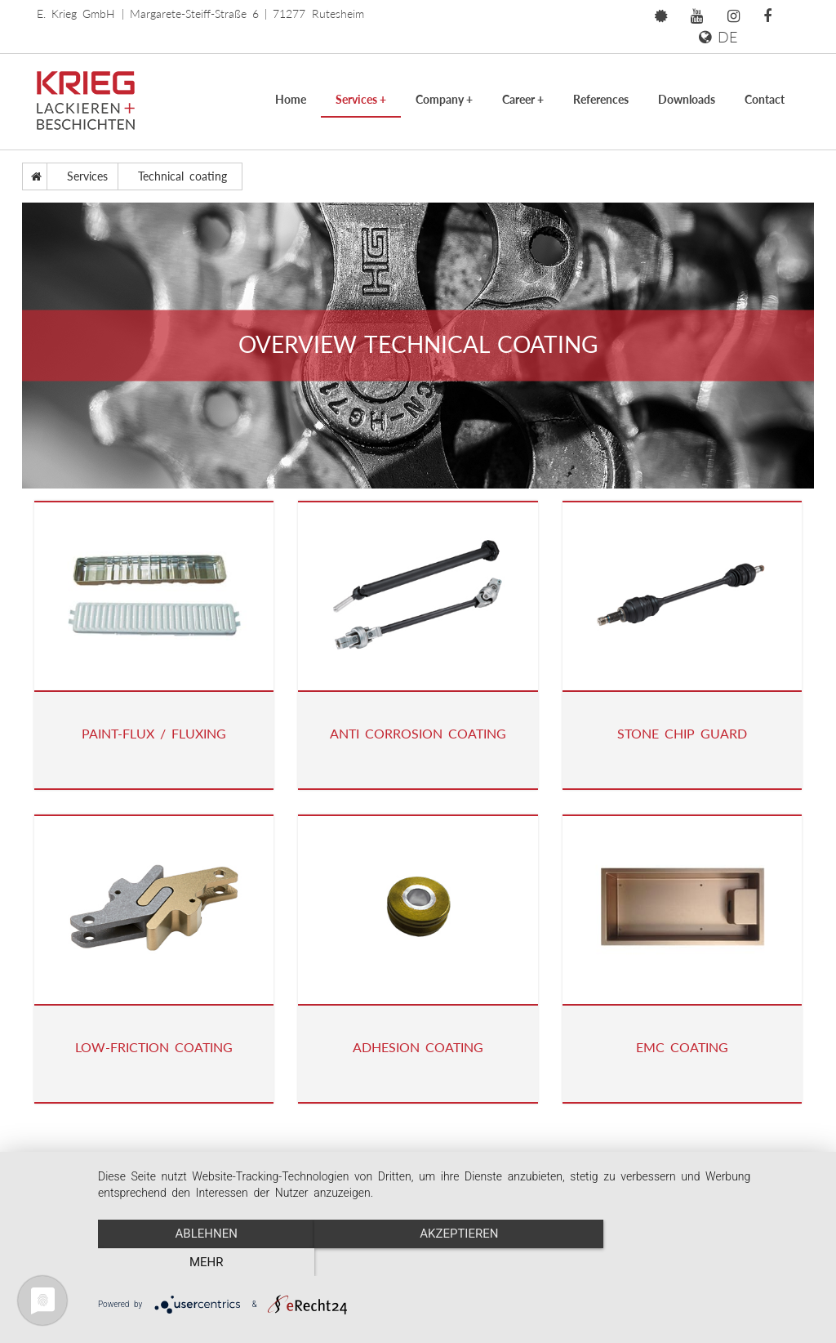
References (601, 99)
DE (718, 37)
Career (523, 99)
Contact (765, 99)
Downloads (686, 99)
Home (290, 99)
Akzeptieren (459, 1262)
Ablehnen (206, 1262)
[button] (661, 16)
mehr (712, 1262)
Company (444, 99)
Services (361, 99)
